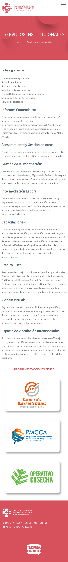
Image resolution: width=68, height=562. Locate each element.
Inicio (18, 42)
